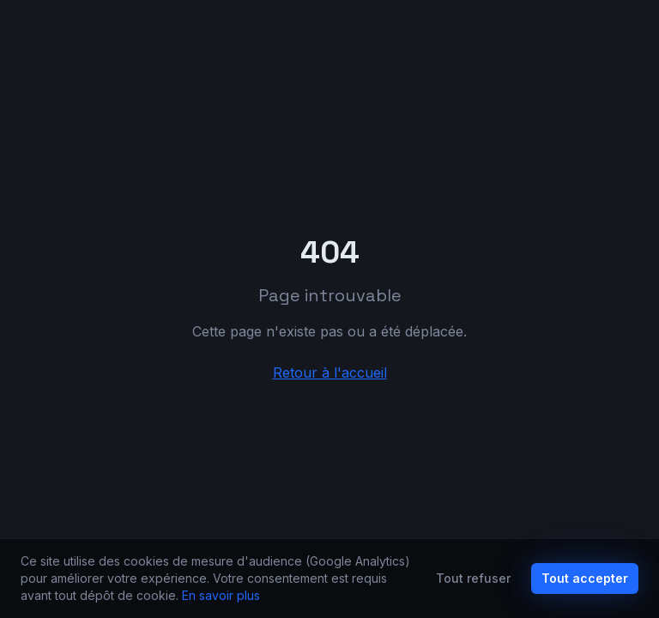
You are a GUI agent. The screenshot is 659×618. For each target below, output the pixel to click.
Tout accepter (584, 578)
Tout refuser (473, 578)
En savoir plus (221, 595)
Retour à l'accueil (330, 372)
